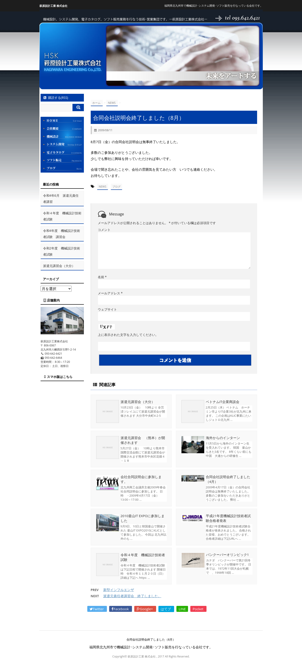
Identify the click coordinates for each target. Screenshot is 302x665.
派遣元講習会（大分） (138, 401)
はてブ (166, 609)
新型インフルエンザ (118, 589)
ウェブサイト (107, 309)
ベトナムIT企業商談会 (222, 401)
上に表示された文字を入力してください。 (128, 334)
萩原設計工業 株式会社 (53, 6)
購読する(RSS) (55, 97)
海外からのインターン (223, 437)
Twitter (97, 609)
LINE (182, 609)
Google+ (145, 609)
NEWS (102, 187)
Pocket (198, 609)
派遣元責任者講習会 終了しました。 (132, 596)
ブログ (116, 187)
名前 (102, 277)
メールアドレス (110, 293)
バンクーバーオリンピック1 (227, 554)
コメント (104, 230)
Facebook (120, 609)
